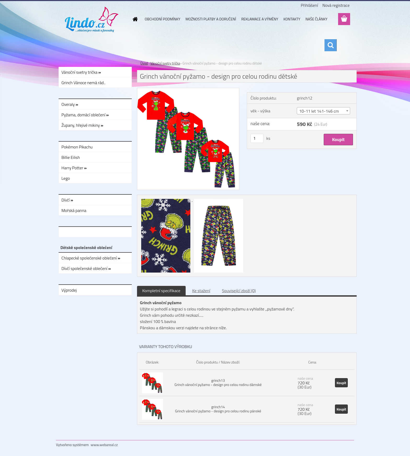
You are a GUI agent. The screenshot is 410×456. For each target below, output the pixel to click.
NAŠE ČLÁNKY (316, 19)
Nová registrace (336, 5)
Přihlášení (309, 5)
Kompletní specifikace (161, 290)
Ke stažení (201, 290)
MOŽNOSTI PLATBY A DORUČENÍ (210, 19)
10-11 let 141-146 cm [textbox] (319, 111)
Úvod (144, 63)
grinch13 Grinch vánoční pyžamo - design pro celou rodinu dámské (217, 382)
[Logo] (92, 19)
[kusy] (257, 138)
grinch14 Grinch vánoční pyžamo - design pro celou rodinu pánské (218, 409)
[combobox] (323, 110)
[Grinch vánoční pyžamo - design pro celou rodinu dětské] (188, 90)
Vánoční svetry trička (165, 63)
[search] (330, 45)
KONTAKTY (291, 19)
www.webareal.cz (104, 444)
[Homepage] (135, 19)
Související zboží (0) (239, 290)
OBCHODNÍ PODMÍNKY (162, 19)
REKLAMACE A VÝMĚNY (259, 19)
